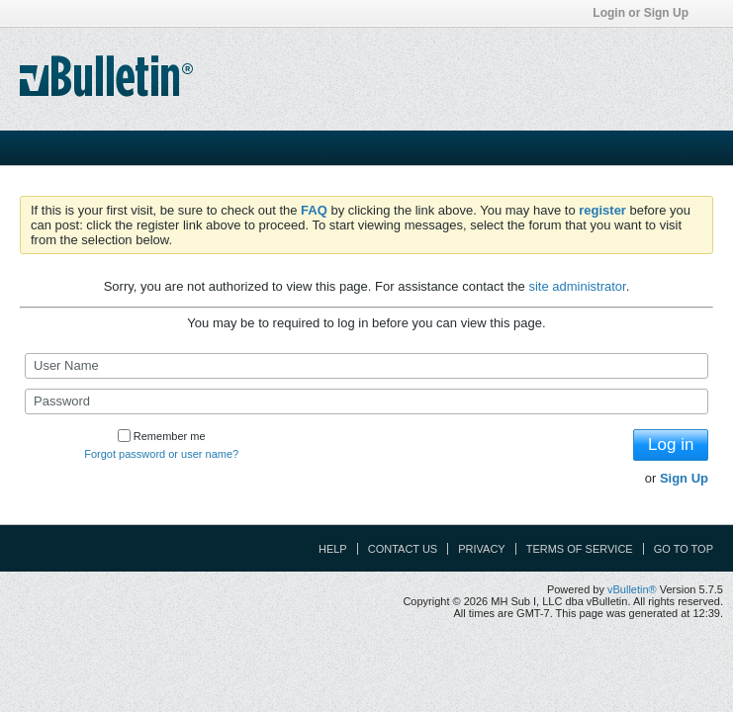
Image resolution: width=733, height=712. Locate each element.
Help (333, 549)
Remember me (162, 436)
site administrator (576, 286)
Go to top (683, 549)
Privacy (481, 549)
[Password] (366, 401)
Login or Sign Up (647, 13)
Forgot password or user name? (161, 454)
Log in (670, 444)
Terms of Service (579, 549)
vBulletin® (632, 589)
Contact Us (403, 549)
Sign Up (684, 478)
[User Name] (366, 366)
